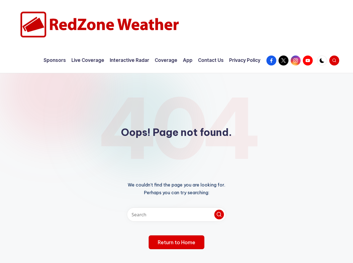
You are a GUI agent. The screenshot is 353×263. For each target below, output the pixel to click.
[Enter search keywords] (176, 214)
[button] (219, 214)
